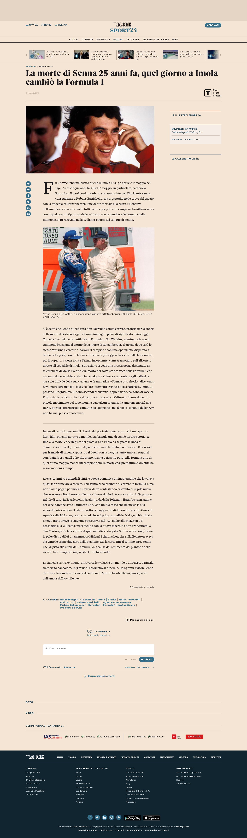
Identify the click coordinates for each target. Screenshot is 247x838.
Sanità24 (80, 798)
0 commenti (98, 631)
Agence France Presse (117, 602)
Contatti (119, 830)
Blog (128, 783)
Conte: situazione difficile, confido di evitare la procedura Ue (147, 55)
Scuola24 (80, 794)
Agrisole (79, 802)
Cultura (183, 757)
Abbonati (213, 25)
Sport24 (123, 30)
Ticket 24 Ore (32, 794)
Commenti (149, 757)
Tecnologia (199, 757)
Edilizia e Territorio (84, 787)
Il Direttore (106, 830)
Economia (86, 757)
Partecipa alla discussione (98, 635)
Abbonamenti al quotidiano (188, 772)
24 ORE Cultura (33, 783)
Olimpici (87, 39)
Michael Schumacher (73, 605)
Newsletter (131, 780)
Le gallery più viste (185, 158)
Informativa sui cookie (157, 830)
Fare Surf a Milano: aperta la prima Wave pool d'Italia (192, 54)
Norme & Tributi (130, 757)
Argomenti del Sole (134, 776)
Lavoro (79, 780)
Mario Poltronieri (129, 599)
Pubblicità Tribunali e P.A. (138, 791)
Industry (133, 39)
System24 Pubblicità (35, 791)
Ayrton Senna (126, 605)
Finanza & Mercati (106, 757)
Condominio (81, 791)
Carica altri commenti (99, 676)
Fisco (78, 772)
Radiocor (180, 780)
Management (167, 757)
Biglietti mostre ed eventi (137, 798)
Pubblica (146, 659)
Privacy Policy (134, 830)
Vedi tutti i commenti (139, 667)
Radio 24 (30, 776)
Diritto (78, 776)
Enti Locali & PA (83, 783)
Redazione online (87, 830)
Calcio (73, 39)
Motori (118, 39)
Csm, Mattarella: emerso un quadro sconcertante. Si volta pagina (101, 55)
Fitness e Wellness (156, 39)
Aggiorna (69, 667)
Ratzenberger (69, 599)
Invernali (103, 39)
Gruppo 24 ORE (33, 772)
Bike (175, 39)
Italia (60, 757)
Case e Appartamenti (135, 794)
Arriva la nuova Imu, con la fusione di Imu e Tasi (57, 54)
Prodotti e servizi (71, 607)
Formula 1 (109, 605)
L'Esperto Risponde (134, 772)
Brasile (112, 599)
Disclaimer (131, 659)
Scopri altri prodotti (186, 139)
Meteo (129, 787)
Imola (101, 599)
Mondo (72, 757)
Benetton (94, 605)
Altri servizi (131, 802)
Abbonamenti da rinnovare (188, 776)
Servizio (31, 66)
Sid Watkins (87, 599)
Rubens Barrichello (88, 602)
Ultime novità (184, 128)
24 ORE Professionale (35, 780)
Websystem (182, 826)
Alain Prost (67, 602)
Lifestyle (216, 757)
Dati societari (81, 826)
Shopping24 (31, 787)
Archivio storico (183, 783)
